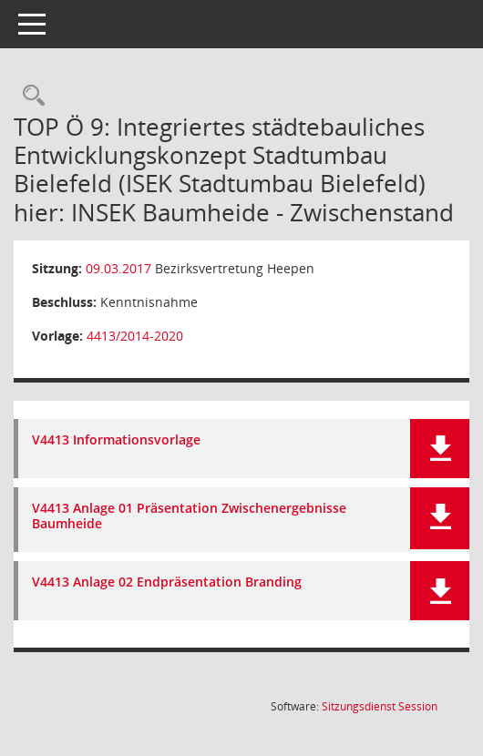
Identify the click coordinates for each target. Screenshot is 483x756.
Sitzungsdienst (379, 706)
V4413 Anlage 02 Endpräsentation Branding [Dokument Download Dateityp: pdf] (167, 582)
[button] (439, 448)
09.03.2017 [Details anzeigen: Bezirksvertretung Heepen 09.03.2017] (118, 268)
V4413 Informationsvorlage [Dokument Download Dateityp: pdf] (116, 440)
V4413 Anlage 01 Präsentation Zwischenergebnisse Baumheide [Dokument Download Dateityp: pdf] (189, 516)
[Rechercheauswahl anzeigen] (29, 96)
